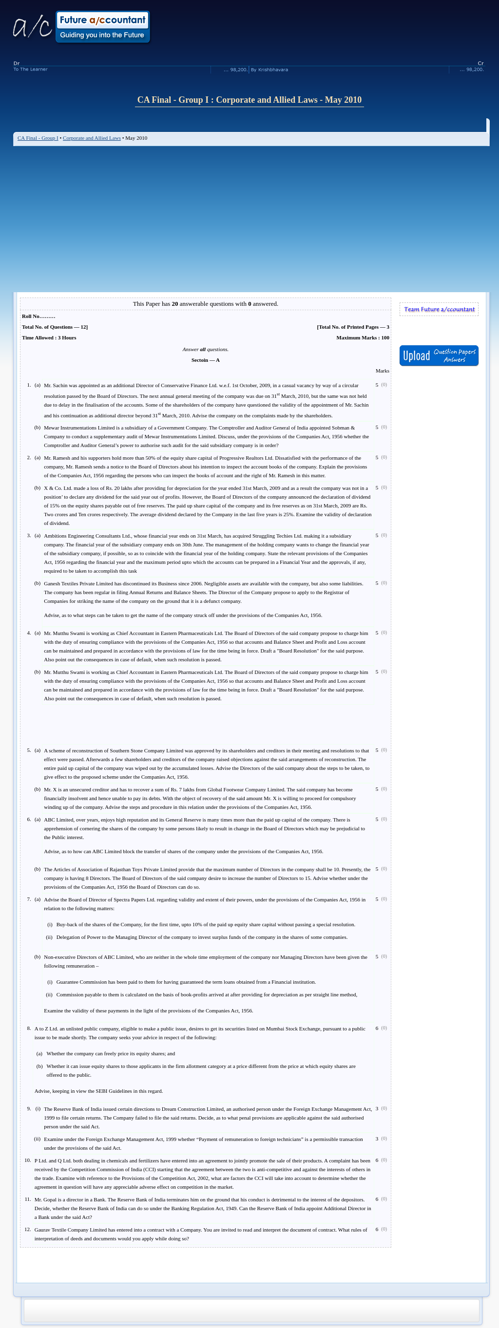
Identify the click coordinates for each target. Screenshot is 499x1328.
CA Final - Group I (38, 138)
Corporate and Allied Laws (92, 138)
